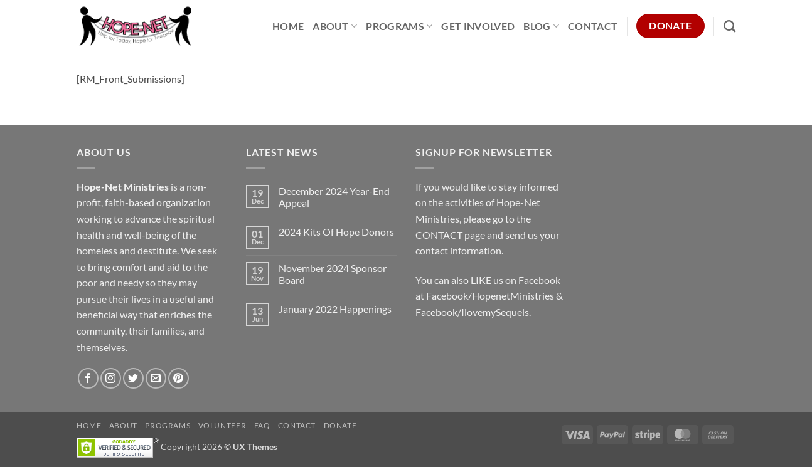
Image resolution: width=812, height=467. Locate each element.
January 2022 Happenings (335, 309)
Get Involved (478, 26)
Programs (399, 26)
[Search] (729, 26)
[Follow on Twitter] (133, 378)
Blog (541, 26)
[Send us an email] (156, 378)
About (335, 26)
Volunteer (222, 425)
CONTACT (438, 235)
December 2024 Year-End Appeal (334, 197)
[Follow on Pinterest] (178, 378)
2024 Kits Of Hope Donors (336, 232)
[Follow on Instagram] (110, 378)
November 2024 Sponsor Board (333, 274)
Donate (340, 425)
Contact (592, 26)
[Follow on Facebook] (88, 378)
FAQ (262, 425)
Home (288, 26)
